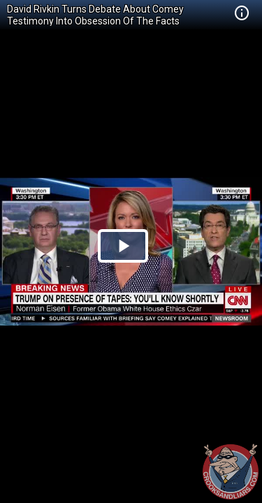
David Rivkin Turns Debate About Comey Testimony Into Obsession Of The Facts (95, 15)
